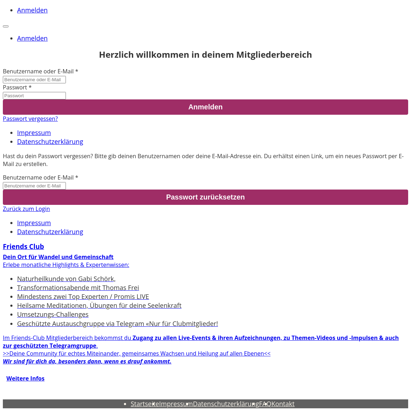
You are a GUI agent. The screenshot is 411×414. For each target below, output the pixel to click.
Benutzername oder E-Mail (38, 71)
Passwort (15, 87)
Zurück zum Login (26, 209)
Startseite (145, 403)
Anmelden (32, 10)
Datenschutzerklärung (50, 141)
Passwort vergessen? (30, 119)
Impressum (34, 132)
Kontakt (283, 403)
